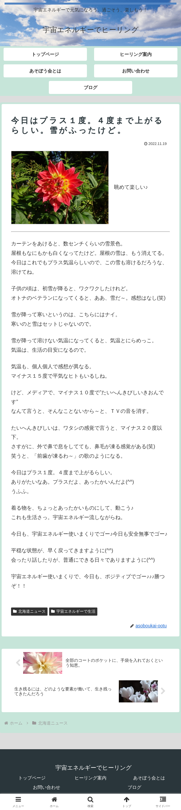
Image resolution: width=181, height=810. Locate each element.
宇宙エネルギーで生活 (73, 611)
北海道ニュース (29, 611)
